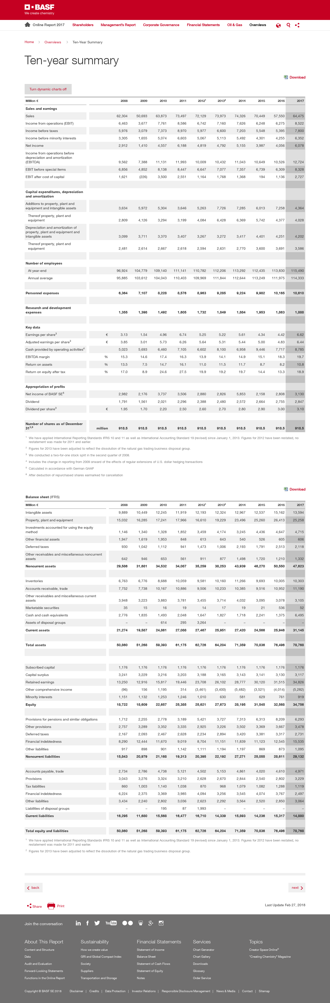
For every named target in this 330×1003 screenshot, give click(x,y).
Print (60, 906)
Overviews (53, 42)
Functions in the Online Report (45, 978)
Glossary (199, 971)
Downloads (200, 964)
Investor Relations (144, 991)
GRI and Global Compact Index (101, 956)
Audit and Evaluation (38, 964)
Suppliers (87, 971)
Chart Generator (203, 950)
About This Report (44, 942)
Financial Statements (159, 942)
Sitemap (264, 991)
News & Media (226, 991)
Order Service (202, 978)
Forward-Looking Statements (44, 971)
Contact (247, 991)
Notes (141, 978)
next (295, 887)
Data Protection (115, 991)
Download (294, 77)
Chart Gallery (201, 956)
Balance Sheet (146, 956)
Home (29, 42)
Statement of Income (150, 950)
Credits (94, 991)
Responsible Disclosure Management (186, 991)
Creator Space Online (264, 949)
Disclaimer (76, 991)
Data (28, 956)
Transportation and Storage (99, 978)
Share (37, 906)
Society (86, 964)
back (35, 887)
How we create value (94, 950)
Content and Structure (39, 950)
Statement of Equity (150, 971)
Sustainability (95, 942)
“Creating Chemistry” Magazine (270, 956)
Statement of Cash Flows (153, 964)
